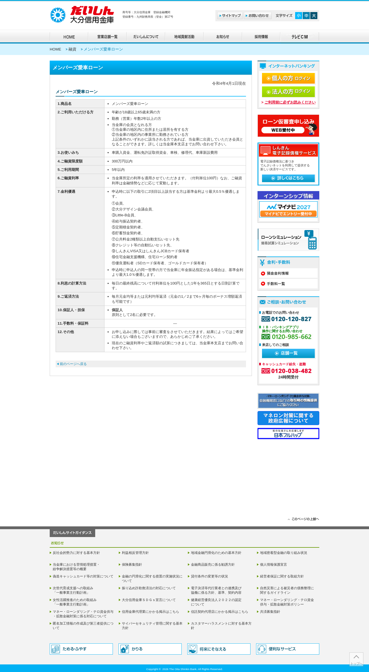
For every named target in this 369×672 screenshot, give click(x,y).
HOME (55, 49)
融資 (72, 49)
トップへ (356, 663)
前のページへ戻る (73, 364)
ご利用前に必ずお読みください (290, 102)
